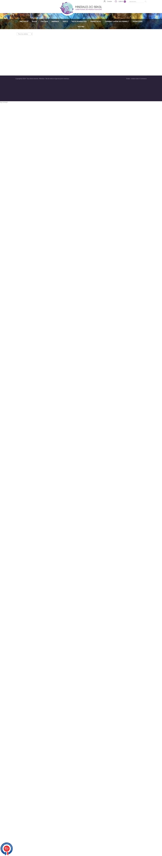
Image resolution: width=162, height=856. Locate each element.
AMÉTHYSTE (24, 21)
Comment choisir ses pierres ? (117, 21)
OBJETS (65, 21)
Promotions (137, 21)
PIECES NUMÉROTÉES (79, 21)
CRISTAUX (44, 21)
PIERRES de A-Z (95, 21)
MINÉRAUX (55, 21)
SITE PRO (81, 27)
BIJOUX (34, 21)
